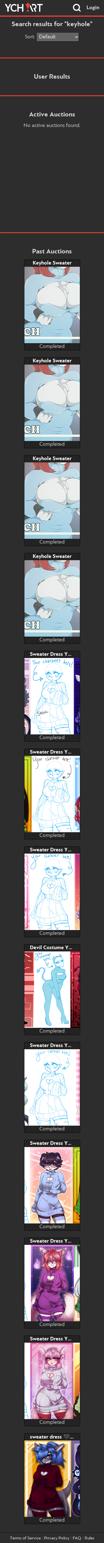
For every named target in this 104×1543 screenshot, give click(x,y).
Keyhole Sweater (52, 263)
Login (93, 8)
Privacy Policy (56, 1538)
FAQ (77, 1538)
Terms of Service (25, 1538)
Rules (89, 1538)
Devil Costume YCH (52, 948)
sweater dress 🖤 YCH (56, 1437)
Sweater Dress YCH (52, 654)
